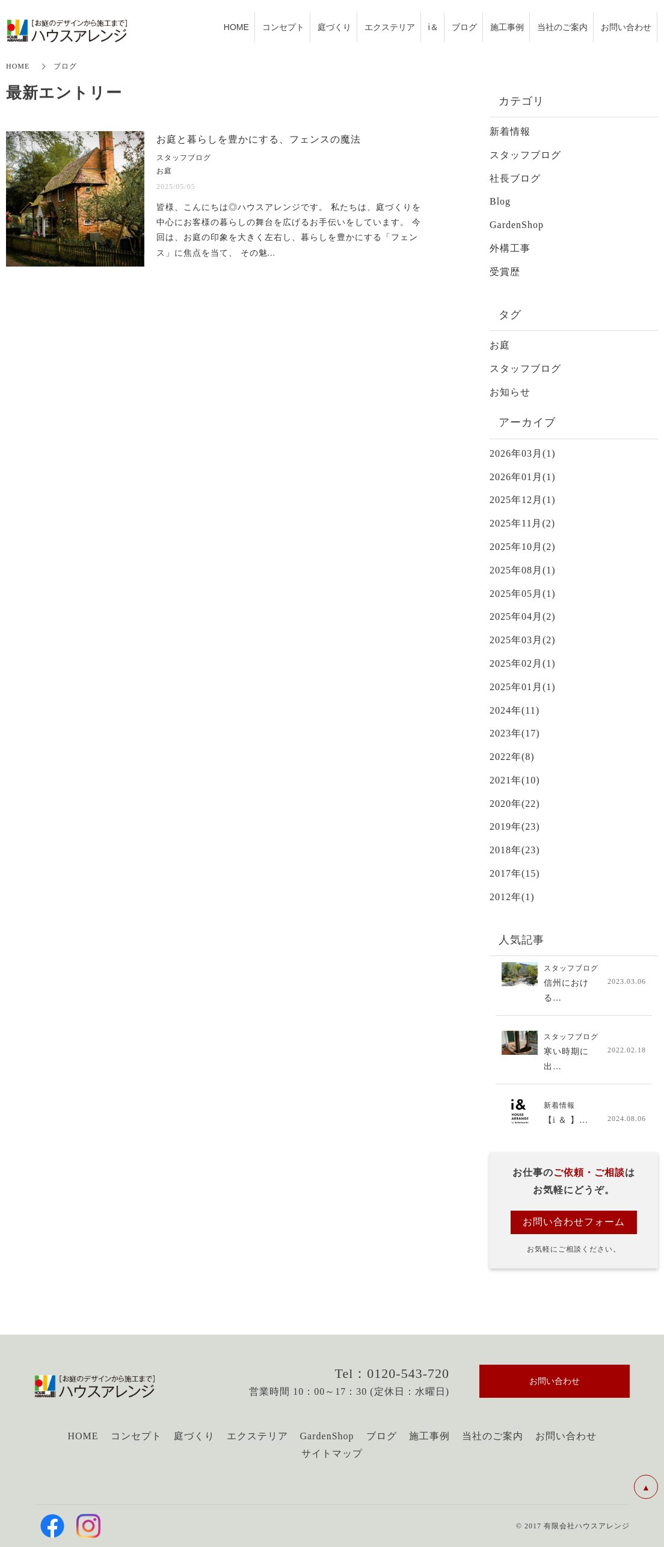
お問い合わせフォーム (574, 1222)
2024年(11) (515, 710)
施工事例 (429, 1436)
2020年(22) (515, 803)
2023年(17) (515, 733)
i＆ (433, 26)
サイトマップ (332, 1453)
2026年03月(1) (523, 453)
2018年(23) (515, 850)
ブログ (381, 1436)
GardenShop (517, 225)
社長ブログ (515, 178)
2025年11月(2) (522, 523)
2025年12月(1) (523, 500)
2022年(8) (512, 757)
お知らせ (510, 392)
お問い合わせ (566, 1436)
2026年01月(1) (523, 477)
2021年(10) (515, 780)
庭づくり (194, 1436)
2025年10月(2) (523, 547)
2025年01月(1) (523, 687)
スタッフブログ (525, 155)
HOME (17, 66)
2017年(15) (515, 873)
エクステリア (257, 1436)
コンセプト (136, 1436)
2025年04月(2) (523, 616)
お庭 (500, 345)
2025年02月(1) (523, 663)
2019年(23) (515, 826)
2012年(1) (512, 897)
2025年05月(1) (523, 593)
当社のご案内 (492, 1436)
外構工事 (510, 248)
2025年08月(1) (523, 570)
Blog (500, 201)
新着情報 (510, 131)
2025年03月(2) (523, 640)
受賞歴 (505, 272)
